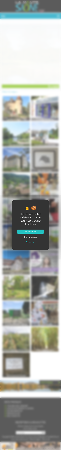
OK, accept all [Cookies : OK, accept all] (30, 231)
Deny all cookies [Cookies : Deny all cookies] (30, 237)
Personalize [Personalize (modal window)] (30, 242)
